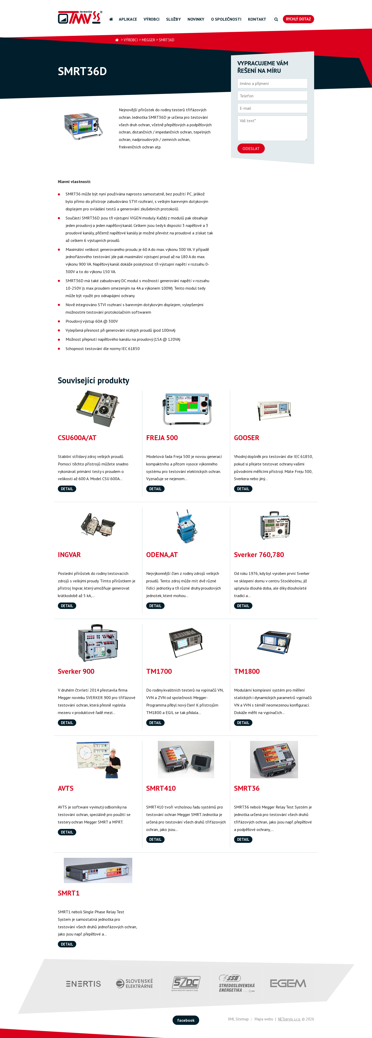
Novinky (196, 19)
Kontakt (257, 19)
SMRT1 (69, 893)
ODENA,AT (162, 554)
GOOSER (246, 437)
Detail (67, 488)
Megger (148, 39)
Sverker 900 (76, 671)
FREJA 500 (162, 437)
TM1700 (159, 671)
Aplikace (128, 19)
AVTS (65, 788)
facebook (186, 1020)
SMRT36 (247, 788)
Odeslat (251, 148)
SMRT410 (161, 788)
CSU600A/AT (77, 437)
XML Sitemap (238, 1019)
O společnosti (226, 19)
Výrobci (151, 19)
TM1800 (247, 671)
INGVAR (69, 554)
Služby (173, 19)
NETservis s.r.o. (289, 1019)
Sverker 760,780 (259, 554)
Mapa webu (264, 1019)
